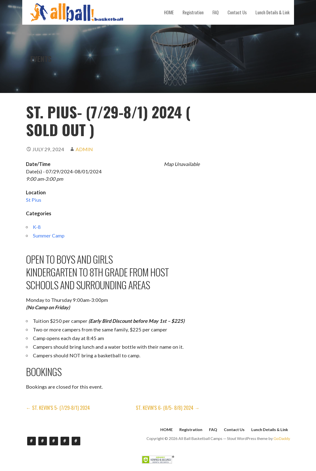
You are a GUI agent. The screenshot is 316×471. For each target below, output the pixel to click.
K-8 (37, 227)
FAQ (215, 12)
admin (84, 149)
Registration (193, 12)
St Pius (33, 200)
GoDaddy (282, 438)
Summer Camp (48, 235)
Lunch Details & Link (272, 12)
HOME (169, 12)
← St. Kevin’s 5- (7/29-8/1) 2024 (58, 407)
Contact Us (237, 12)
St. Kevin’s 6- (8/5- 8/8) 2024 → (168, 407)
